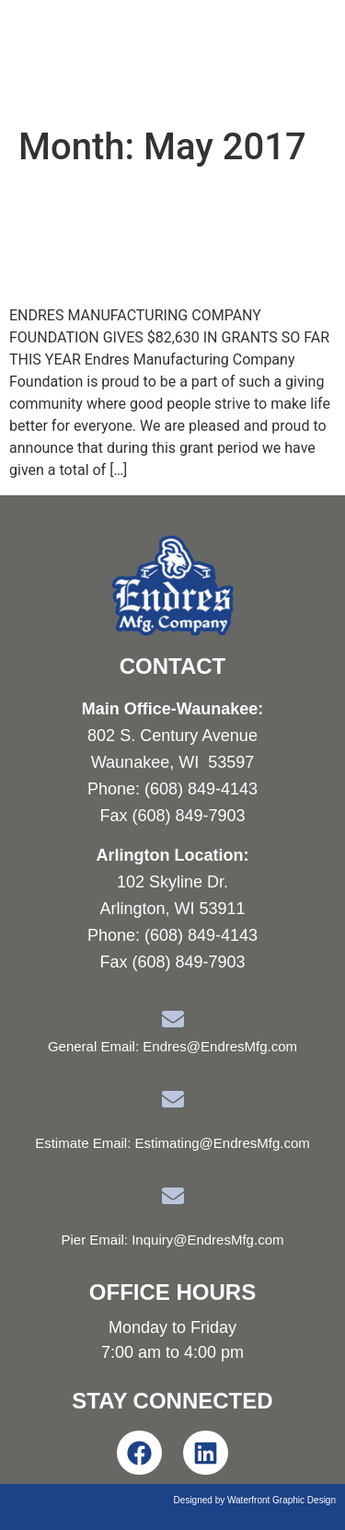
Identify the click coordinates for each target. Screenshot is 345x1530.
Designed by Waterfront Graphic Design (255, 1500)
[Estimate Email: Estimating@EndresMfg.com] (173, 1099)
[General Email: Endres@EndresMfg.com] (173, 1019)
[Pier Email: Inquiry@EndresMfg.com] (173, 1196)
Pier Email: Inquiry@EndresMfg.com (173, 1239)
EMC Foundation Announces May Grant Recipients (154, 237)
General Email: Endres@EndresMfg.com (172, 1046)
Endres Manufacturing (129, 58)
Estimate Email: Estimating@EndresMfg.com (172, 1143)
